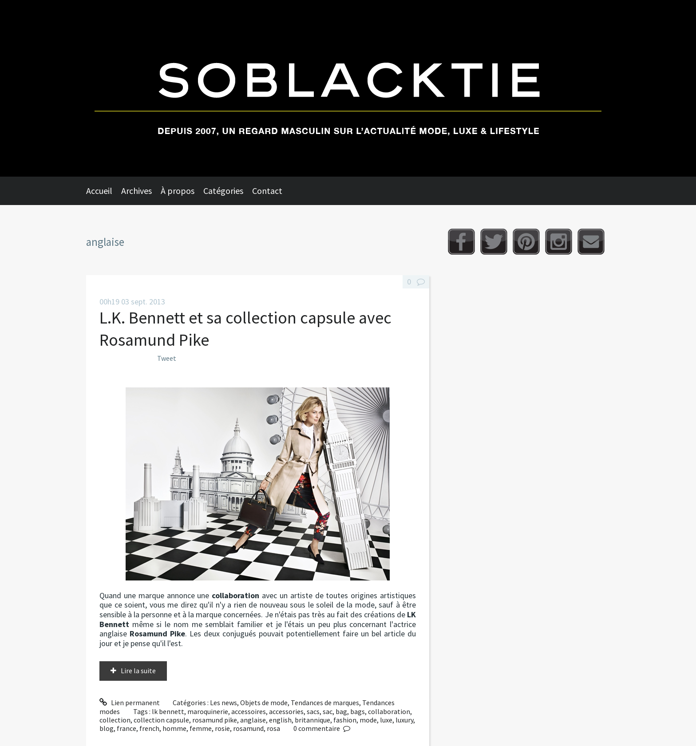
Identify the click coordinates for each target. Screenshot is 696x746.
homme (174, 728)
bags (357, 711)
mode (368, 719)
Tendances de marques (325, 702)
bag (341, 711)
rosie (222, 728)
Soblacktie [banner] (348, 88)
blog (106, 728)
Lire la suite (138, 670)
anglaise (253, 719)
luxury (404, 719)
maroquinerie (207, 711)
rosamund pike (214, 719)
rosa (273, 728)
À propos (177, 190)
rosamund (248, 728)
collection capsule (161, 719)
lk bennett (168, 711)
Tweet (166, 358)
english (280, 719)
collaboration (389, 711)
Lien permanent (129, 702)
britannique (312, 719)
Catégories (223, 190)
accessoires (248, 711)
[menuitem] (103, 191)
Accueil (99, 190)
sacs (313, 711)
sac (327, 711)
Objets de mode (264, 702)
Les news (223, 702)
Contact (267, 190)
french (149, 728)
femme (201, 728)
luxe (386, 719)
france (126, 728)
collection (114, 719)
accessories (286, 711)
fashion (344, 719)
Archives (136, 190)
